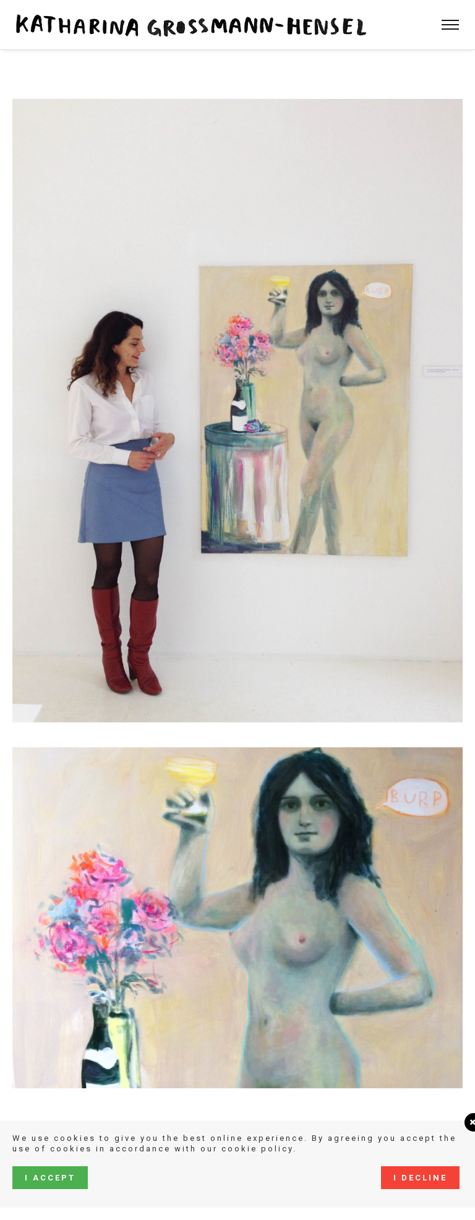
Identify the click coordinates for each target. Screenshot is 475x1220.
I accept (50, 1177)
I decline (420, 1177)
